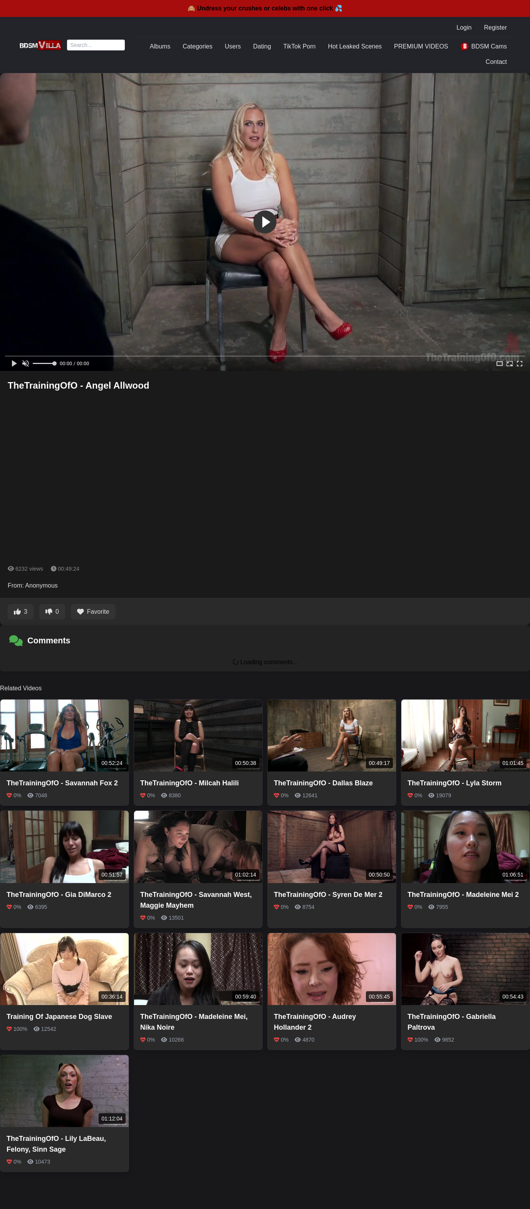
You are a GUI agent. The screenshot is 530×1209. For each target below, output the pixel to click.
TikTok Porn (299, 46)
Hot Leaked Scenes (355, 46)
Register (495, 27)
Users (233, 46)
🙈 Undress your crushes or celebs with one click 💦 (265, 8)
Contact (496, 61)
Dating (262, 46)
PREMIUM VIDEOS (421, 46)
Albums (160, 46)
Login (463, 27)
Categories (197, 46)
